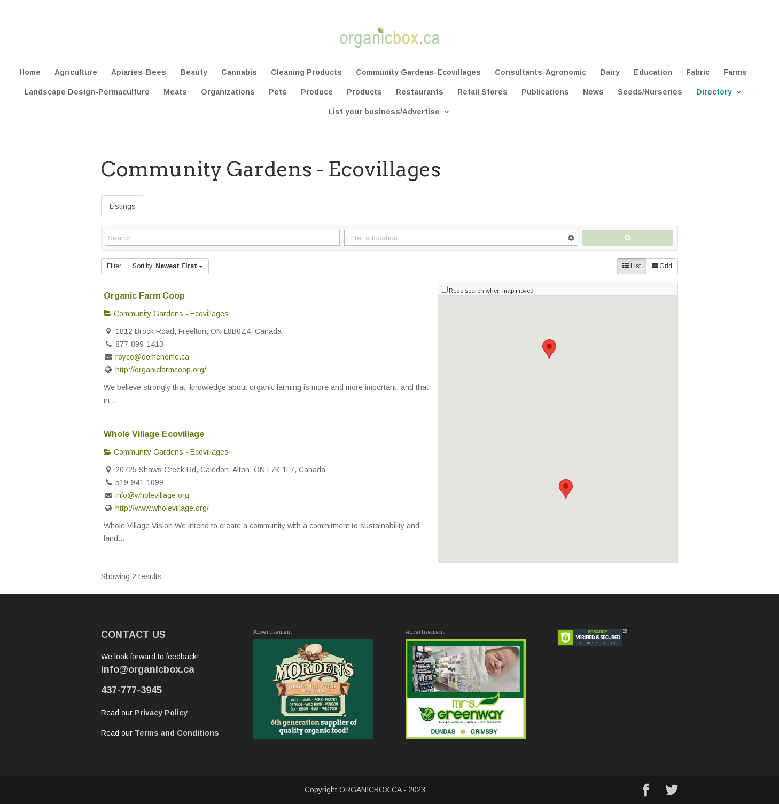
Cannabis (239, 72)
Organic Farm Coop (144, 295)
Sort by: (168, 266)
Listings (123, 206)
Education (653, 72)
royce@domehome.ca (152, 357)
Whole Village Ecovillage (154, 434)
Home (30, 72)
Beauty (193, 72)
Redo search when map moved (491, 290)
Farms (735, 72)
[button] (566, 489)
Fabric (698, 72)
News (593, 92)
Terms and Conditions (177, 733)
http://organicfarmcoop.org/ (160, 369)
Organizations (228, 92)
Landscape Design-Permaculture (87, 92)
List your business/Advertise (384, 112)
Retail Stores (482, 92)
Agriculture (75, 72)
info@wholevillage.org (152, 495)
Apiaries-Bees (138, 72)
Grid (662, 266)
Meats (175, 92)
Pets (278, 92)
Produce (317, 92)
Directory (714, 92)
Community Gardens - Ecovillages (166, 313)
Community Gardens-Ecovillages (418, 72)
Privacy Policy (161, 712)
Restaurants (419, 92)
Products (364, 92)
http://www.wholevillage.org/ (162, 508)
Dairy (610, 72)
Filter (114, 266)
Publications (545, 92)
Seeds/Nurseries (650, 92)
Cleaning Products (306, 72)
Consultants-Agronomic (540, 72)
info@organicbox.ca (147, 669)
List (631, 266)
